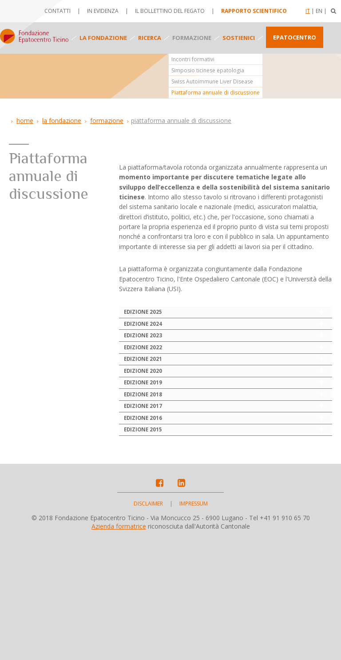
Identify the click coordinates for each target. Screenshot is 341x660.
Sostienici (238, 38)
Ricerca (149, 38)
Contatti (57, 11)
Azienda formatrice (118, 647)
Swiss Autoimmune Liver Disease (212, 81)
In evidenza (103, 11)
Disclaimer (148, 624)
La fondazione (103, 38)
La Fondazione (61, 120)
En (319, 11)
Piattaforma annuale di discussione (215, 92)
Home (24, 120)
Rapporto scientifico (254, 11)
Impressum (193, 624)
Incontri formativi (192, 59)
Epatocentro (294, 37)
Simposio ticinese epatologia (207, 70)
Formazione (191, 38)
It (307, 11)
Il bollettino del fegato (170, 11)
